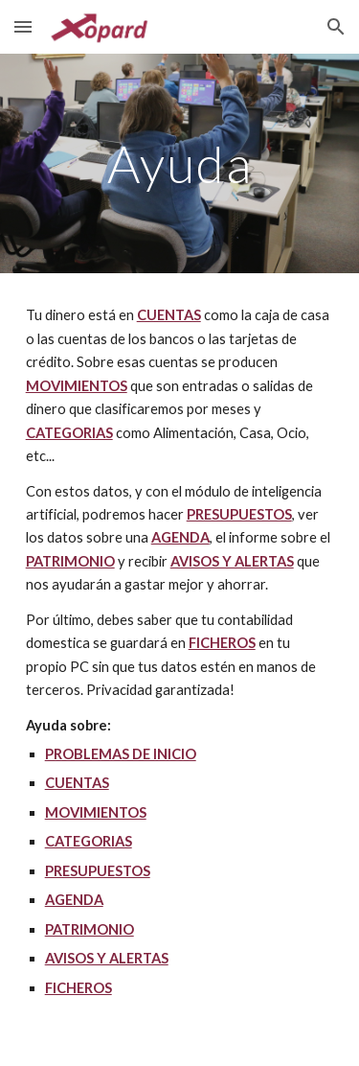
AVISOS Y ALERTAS (232, 561)
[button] (23, 26)
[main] (180, 163)
